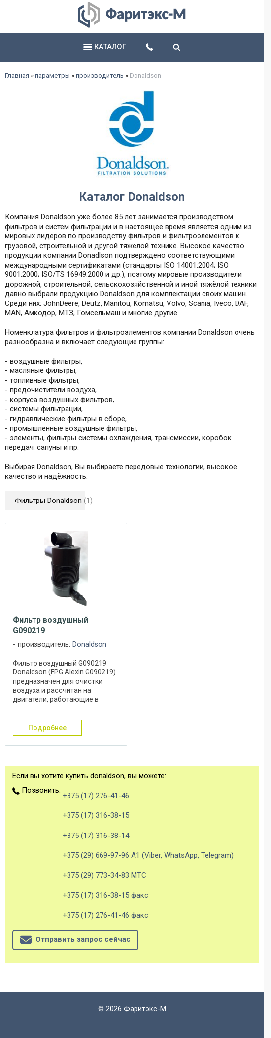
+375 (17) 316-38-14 (96, 835)
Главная (17, 75)
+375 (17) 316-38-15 (96, 815)
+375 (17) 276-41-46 (96, 795)
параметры (52, 75)
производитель (100, 75)
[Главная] (132, 25)
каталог (104, 46)
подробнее (47, 728)
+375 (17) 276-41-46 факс (105, 915)
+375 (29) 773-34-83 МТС (104, 875)
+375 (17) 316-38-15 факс (105, 895)
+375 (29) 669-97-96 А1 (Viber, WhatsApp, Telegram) (148, 855)
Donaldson (89, 644)
